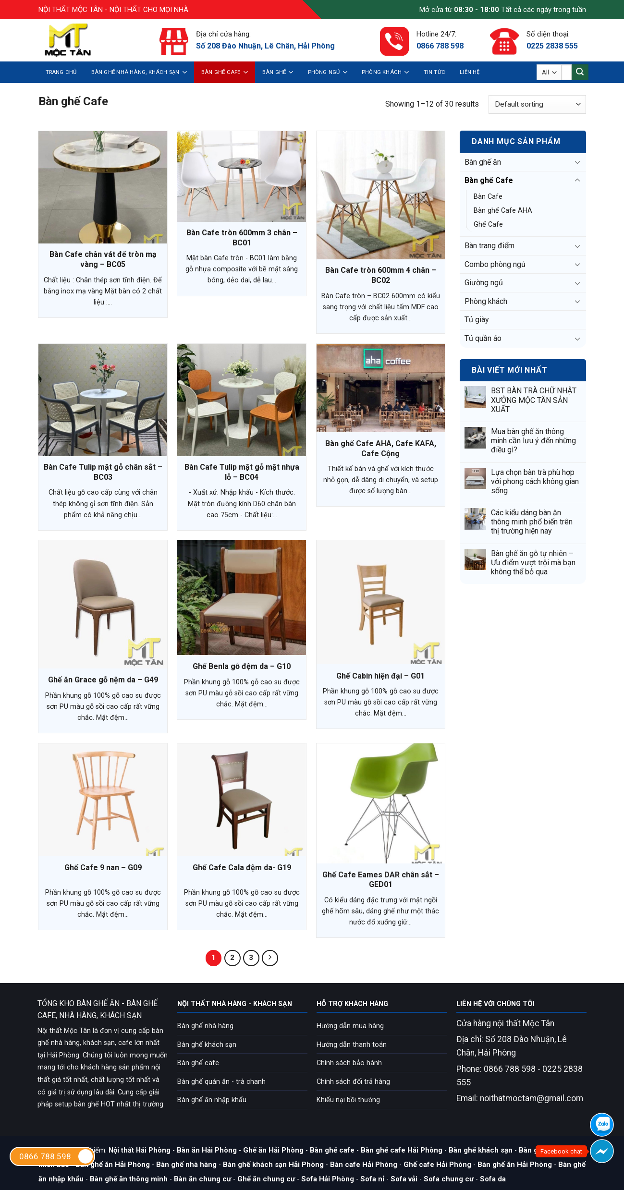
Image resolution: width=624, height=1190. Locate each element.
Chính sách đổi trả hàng (353, 1082)
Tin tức (435, 72)
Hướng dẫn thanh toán (352, 1045)
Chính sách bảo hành (349, 1063)
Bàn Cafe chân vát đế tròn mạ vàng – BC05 (103, 259)
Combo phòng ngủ (495, 264)
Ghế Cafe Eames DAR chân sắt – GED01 (380, 879)
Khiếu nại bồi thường (348, 1100)
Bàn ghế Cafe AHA (503, 210)
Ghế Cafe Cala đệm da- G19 (242, 867)
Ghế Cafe (488, 224)
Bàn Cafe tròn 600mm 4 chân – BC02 (380, 275)
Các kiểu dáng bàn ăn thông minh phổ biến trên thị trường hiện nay (532, 521)
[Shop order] (537, 104)
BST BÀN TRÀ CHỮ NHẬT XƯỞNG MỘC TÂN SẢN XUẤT (533, 399)
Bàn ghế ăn (483, 162)
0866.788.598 (56, 1156)
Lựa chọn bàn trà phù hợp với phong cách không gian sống (535, 481)
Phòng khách (385, 72)
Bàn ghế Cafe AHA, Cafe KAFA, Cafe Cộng (380, 448)
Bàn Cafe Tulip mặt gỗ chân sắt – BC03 (103, 472)
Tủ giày (477, 319)
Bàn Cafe (488, 197)
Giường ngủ (484, 282)
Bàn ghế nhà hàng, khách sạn (139, 72)
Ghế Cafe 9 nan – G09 (103, 867)
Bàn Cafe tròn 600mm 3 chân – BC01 (241, 237)
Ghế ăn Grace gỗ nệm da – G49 (103, 679)
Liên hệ (470, 72)
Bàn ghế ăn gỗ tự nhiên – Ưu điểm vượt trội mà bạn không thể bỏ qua (533, 562)
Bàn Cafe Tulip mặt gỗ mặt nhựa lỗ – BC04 (241, 472)
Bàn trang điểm (489, 245)
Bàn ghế (278, 72)
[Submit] (580, 72)
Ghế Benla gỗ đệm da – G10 (242, 666)
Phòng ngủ (327, 72)
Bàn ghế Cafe (224, 72)
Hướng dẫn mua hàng (350, 1026)
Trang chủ (61, 72)
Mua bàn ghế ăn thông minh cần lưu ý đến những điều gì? (533, 440)
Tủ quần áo (483, 338)
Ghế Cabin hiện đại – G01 (380, 675)
